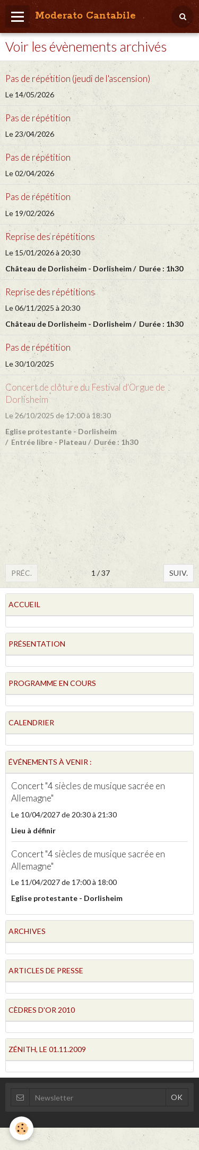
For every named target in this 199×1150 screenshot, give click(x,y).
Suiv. (178, 572)
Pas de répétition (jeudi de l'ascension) (77, 78)
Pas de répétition (38, 117)
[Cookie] (21, 1128)
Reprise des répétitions (50, 236)
